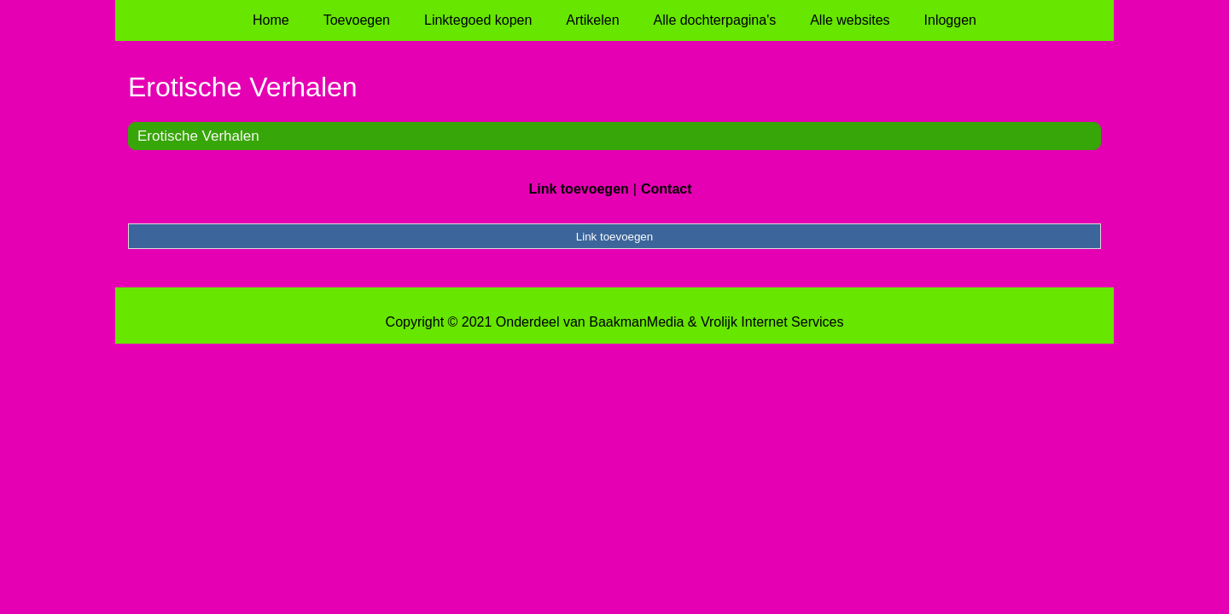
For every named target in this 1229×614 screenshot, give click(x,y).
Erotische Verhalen (198, 136)
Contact (666, 189)
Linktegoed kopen (478, 20)
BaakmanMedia (636, 322)
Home (271, 20)
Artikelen (592, 20)
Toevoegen (356, 20)
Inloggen (950, 20)
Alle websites (849, 20)
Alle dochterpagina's (715, 20)
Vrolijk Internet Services (772, 322)
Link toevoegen (578, 189)
